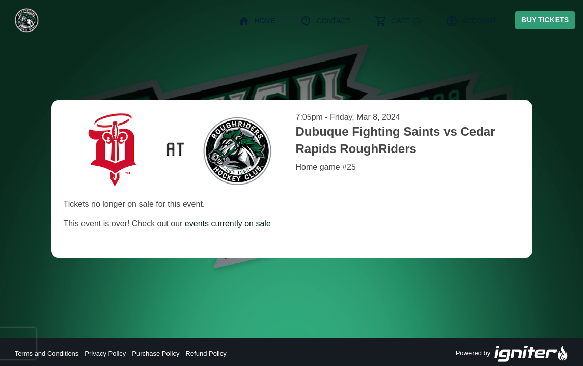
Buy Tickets (545, 20)
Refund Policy (206, 353)
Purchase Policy (155, 353)
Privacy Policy (105, 353)
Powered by (512, 354)
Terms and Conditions (47, 353)
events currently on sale (228, 223)
